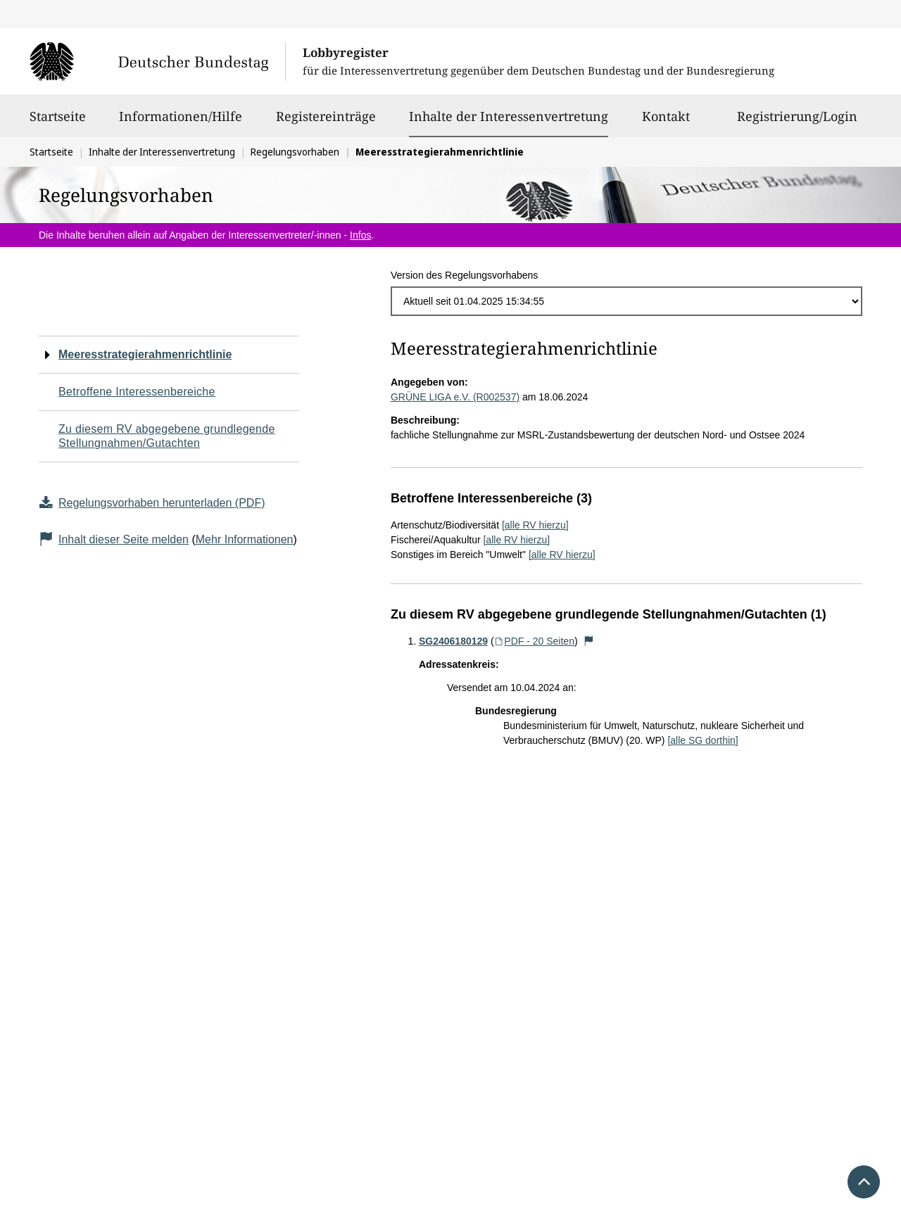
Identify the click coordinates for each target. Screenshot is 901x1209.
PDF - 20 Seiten (534, 641)
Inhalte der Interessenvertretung (508, 116)
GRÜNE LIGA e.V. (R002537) (455, 397)
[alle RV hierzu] (535, 525)
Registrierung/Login (797, 122)
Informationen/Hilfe (180, 122)
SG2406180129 (453, 641)
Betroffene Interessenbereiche (136, 392)
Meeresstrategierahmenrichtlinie (145, 354)
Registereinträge (326, 122)
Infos (360, 235)
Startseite (58, 122)
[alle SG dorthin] (702, 740)
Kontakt (666, 122)
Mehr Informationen (245, 539)
